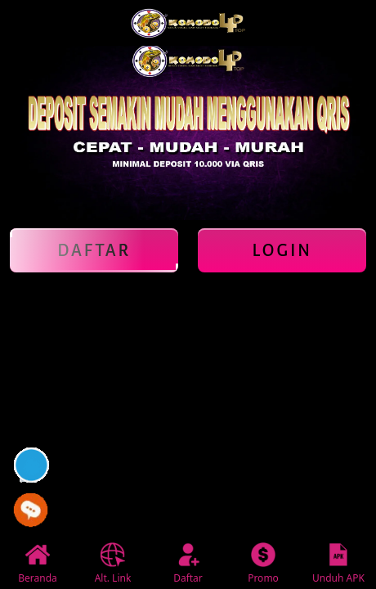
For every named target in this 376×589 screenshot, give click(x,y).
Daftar (94, 250)
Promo (263, 563)
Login (281, 250)
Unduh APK (338, 563)
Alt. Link (113, 563)
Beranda (37, 563)
